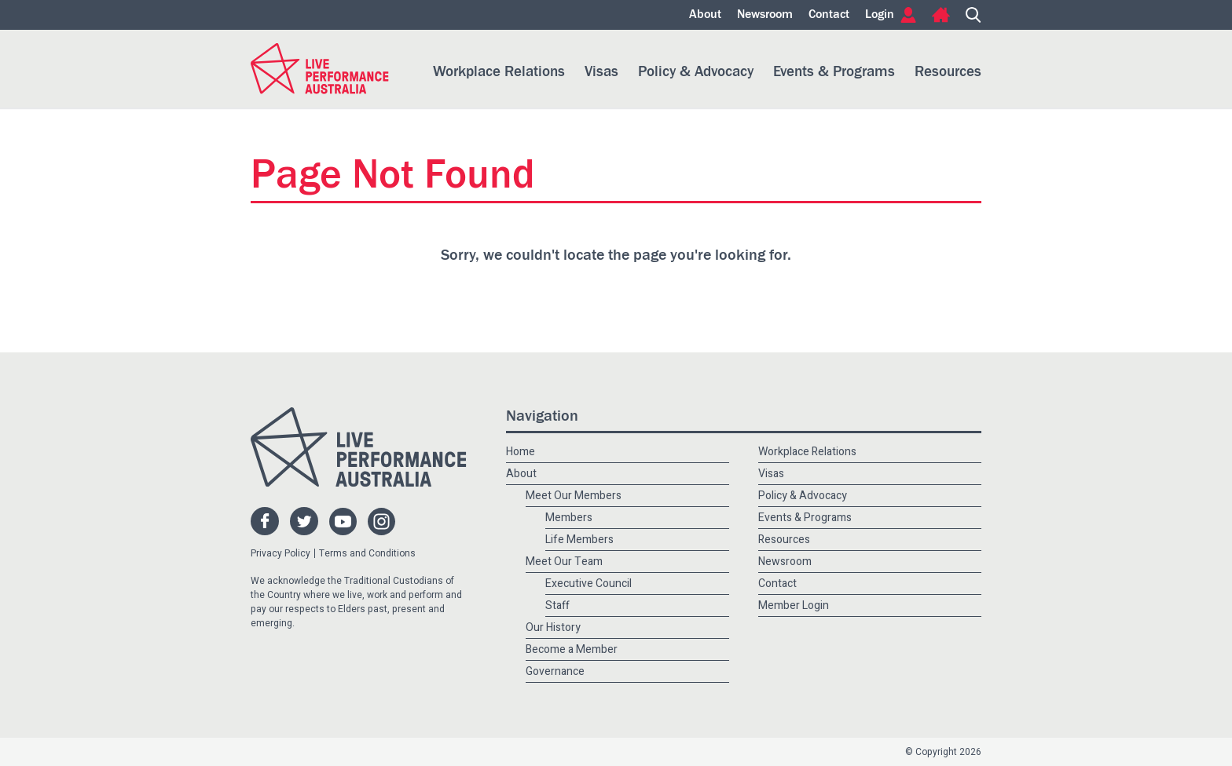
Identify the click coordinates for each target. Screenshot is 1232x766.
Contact (828, 15)
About (705, 15)
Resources (948, 71)
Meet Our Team (564, 561)
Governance (555, 671)
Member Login (793, 605)
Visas (601, 71)
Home (941, 15)
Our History (553, 627)
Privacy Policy (280, 553)
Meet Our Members (574, 495)
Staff (557, 605)
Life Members (579, 539)
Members (568, 517)
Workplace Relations (499, 71)
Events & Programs (834, 71)
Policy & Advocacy (696, 71)
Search (973, 15)
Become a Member (572, 649)
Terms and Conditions (367, 553)
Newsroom (765, 15)
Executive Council (588, 583)
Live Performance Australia (320, 68)
